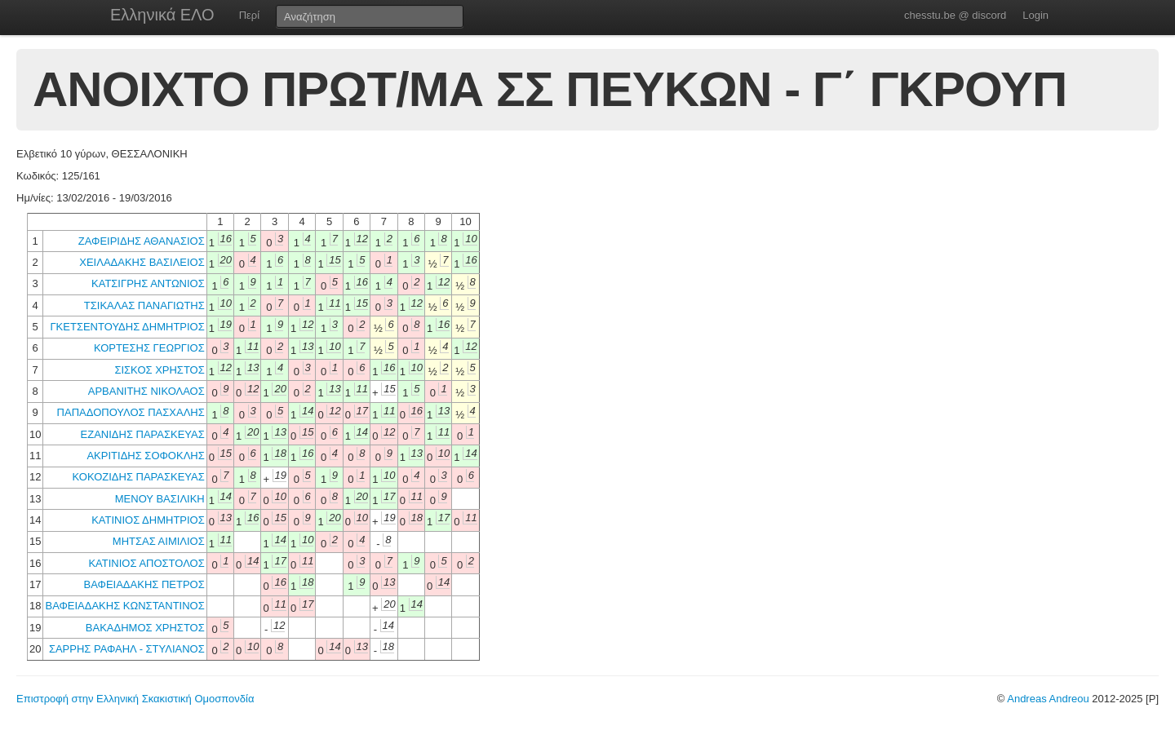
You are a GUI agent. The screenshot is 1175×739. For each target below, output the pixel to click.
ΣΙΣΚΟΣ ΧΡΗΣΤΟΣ (159, 370)
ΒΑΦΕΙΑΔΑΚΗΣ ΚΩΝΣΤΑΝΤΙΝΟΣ (124, 606)
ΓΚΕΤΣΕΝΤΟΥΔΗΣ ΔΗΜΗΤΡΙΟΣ (127, 327)
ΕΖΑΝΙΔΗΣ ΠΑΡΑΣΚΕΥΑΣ (143, 434)
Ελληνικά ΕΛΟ (162, 15)
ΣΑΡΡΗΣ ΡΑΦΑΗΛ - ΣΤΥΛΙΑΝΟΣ (127, 649)
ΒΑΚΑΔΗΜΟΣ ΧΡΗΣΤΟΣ (145, 628)
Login (1035, 15)
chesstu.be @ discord (955, 15)
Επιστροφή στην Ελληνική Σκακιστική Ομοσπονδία (135, 699)
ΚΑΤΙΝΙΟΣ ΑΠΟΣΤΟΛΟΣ (146, 563)
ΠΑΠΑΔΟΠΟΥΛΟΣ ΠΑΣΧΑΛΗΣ (131, 412)
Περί (249, 15)
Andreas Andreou (1048, 699)
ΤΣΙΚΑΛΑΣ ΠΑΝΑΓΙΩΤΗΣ (144, 305)
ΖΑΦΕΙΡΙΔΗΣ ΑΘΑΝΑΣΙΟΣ (141, 241)
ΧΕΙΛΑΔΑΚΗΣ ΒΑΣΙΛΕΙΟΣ (141, 262)
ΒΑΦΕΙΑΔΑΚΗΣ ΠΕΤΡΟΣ (144, 584)
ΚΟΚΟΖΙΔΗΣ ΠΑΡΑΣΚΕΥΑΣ (139, 477)
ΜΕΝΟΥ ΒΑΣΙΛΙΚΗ (160, 499)
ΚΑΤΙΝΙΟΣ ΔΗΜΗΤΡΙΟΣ (148, 520)
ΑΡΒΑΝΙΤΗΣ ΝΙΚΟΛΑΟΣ (146, 391)
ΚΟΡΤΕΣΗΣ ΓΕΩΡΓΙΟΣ (149, 348)
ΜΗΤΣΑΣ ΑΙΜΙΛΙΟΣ (159, 541)
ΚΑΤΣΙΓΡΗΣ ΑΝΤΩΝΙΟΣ (148, 283)
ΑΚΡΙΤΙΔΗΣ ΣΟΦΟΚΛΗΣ (145, 455)
